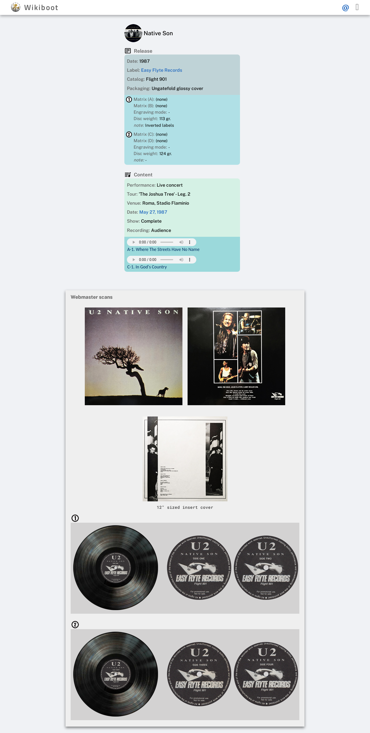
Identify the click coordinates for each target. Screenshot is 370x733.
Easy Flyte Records (161, 70)
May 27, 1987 (153, 212)
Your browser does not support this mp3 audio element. (161, 242)
